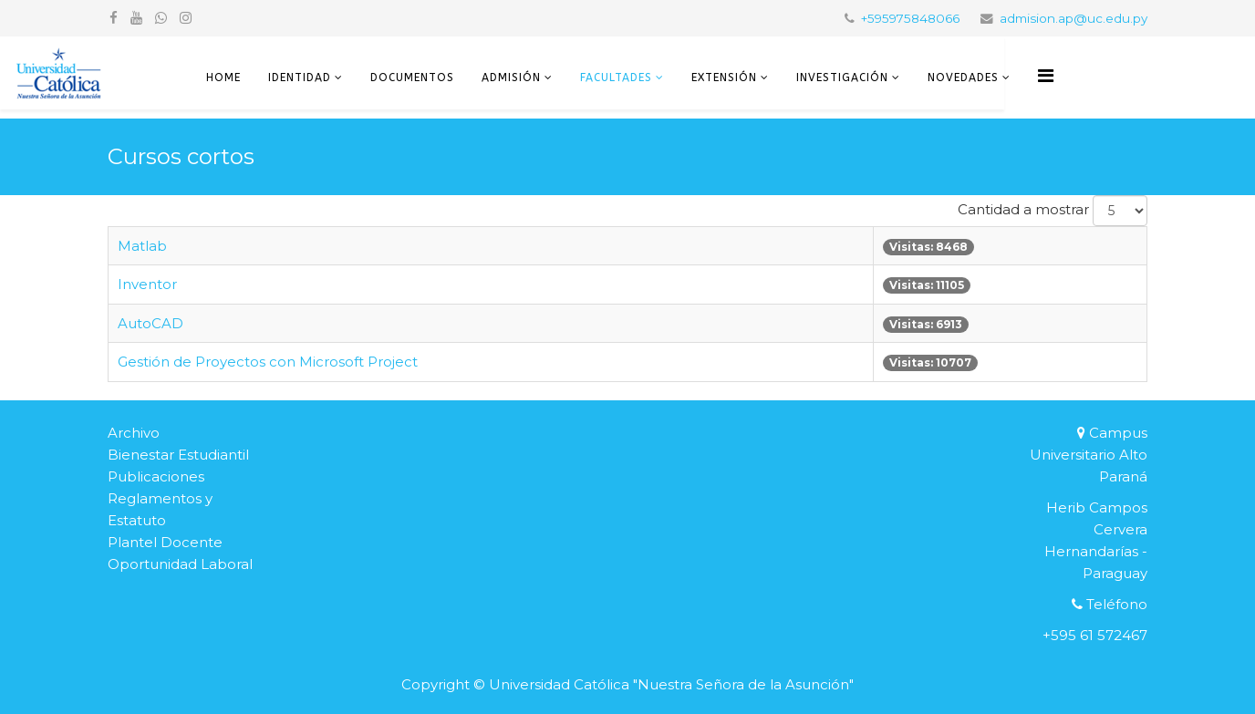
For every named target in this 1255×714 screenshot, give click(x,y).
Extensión (724, 77)
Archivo (134, 432)
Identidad (299, 77)
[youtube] (136, 17)
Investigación (842, 77)
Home (223, 77)
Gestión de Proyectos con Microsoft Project (268, 361)
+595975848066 (910, 18)
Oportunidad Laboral (180, 564)
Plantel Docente (165, 542)
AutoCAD (150, 323)
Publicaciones (156, 476)
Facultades (616, 77)
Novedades (963, 77)
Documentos (412, 77)
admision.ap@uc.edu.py (1073, 18)
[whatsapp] (161, 17)
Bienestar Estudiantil (178, 454)
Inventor (147, 284)
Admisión (511, 77)
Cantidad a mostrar (1023, 209)
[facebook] (113, 17)
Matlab (142, 245)
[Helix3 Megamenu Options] (1045, 76)
